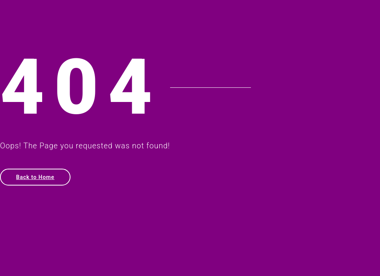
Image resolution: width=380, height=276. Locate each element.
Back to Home (35, 177)
